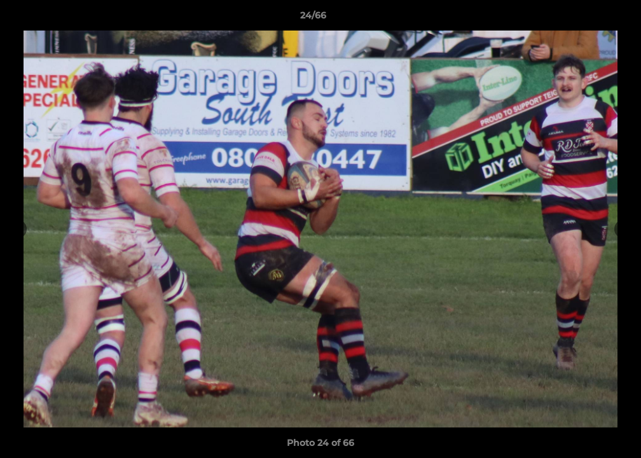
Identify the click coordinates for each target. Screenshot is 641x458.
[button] (587, 18)
